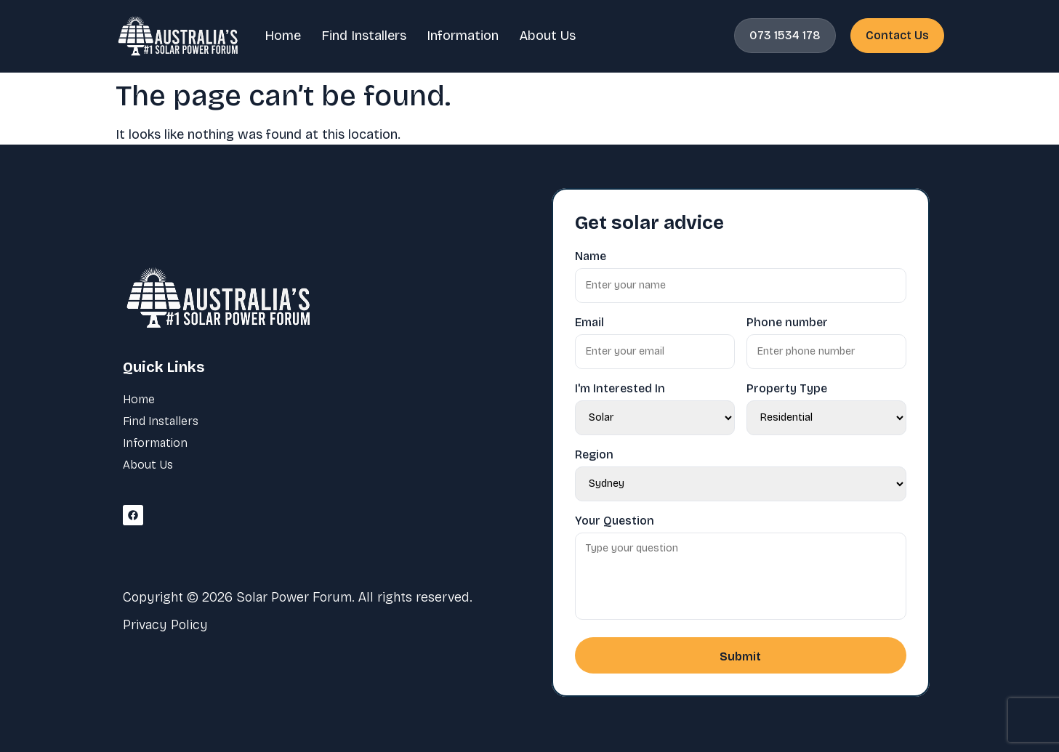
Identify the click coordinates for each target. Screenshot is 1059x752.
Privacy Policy (165, 625)
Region (594, 455)
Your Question (614, 521)
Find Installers (363, 36)
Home (283, 36)
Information (463, 36)
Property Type (786, 389)
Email (589, 322)
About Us (547, 36)
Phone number (787, 322)
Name (590, 256)
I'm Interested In (620, 389)
